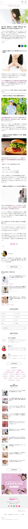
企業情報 (5, 514)
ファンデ (16, 378)
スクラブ (11, 283)
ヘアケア (3, 320)
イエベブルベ (12, 376)
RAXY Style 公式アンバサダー (9, 372)
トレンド (11, 374)
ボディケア (7, 40)
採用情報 (22, 514)
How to (3, 42)
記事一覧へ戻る (14, 267)
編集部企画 (19, 370)
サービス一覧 (4, 519)
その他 (16, 323)
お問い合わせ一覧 (9, 519)
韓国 (22, 372)
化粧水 (5, 378)
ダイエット (22, 378)
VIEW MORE (14, 363)
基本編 (7, 283)
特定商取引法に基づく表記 (13, 503)
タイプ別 (17, 380)
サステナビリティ (16, 519)
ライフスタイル (11, 380)
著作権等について (17, 514)
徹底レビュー (18, 374)
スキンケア (3, 313)
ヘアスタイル (5, 376)
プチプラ (18, 376)
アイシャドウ (5, 374)
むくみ (12, 304)
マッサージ (8, 304)
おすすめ (13, 370)
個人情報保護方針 (10, 514)
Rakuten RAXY (6, 2)
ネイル (16, 320)
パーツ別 (23, 376)
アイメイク (3, 316)
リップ (24, 374)
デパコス (10, 378)
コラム (2, 323)
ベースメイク (17, 313)
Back (3, 246)
